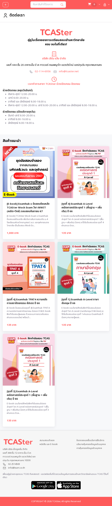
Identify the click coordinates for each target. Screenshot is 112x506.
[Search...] (44, 4)
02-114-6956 (43, 71)
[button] (106, 5)
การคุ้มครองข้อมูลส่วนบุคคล (89, 448)
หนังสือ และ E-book (49, 444)
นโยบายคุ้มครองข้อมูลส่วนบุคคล (91, 444)
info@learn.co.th (16, 468)
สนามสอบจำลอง (47, 440)
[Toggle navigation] (5, 4)
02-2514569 (14, 464)
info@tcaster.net (69, 71)
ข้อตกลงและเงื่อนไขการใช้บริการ (90, 440)
